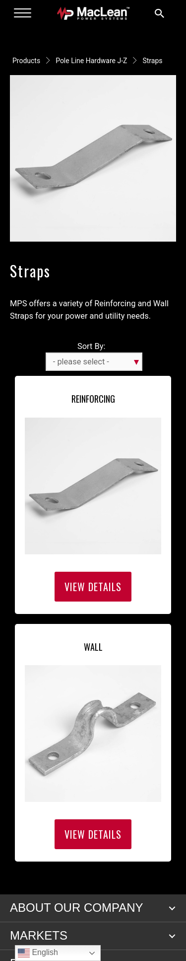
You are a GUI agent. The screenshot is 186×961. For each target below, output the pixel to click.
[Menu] (22, 13)
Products (26, 61)
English (38, 953)
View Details (93, 586)
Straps (152, 61)
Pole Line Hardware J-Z (91, 61)
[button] (172, 908)
